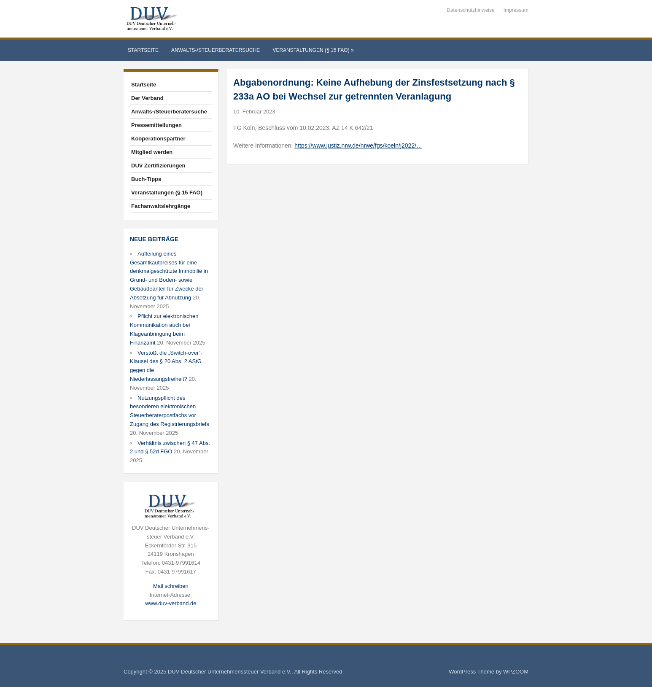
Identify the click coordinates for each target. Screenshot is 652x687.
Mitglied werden (151, 152)
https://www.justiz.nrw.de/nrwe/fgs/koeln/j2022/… (358, 145)
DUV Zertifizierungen (158, 165)
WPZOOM (515, 671)
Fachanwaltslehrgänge (160, 206)
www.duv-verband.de (170, 603)
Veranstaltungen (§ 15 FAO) (312, 50)
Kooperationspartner (158, 138)
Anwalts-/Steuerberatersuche (215, 50)
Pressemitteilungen (156, 125)
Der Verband (147, 98)
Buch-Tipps (146, 179)
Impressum (516, 10)
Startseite (143, 50)
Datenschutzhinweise (470, 10)
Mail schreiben (171, 586)
